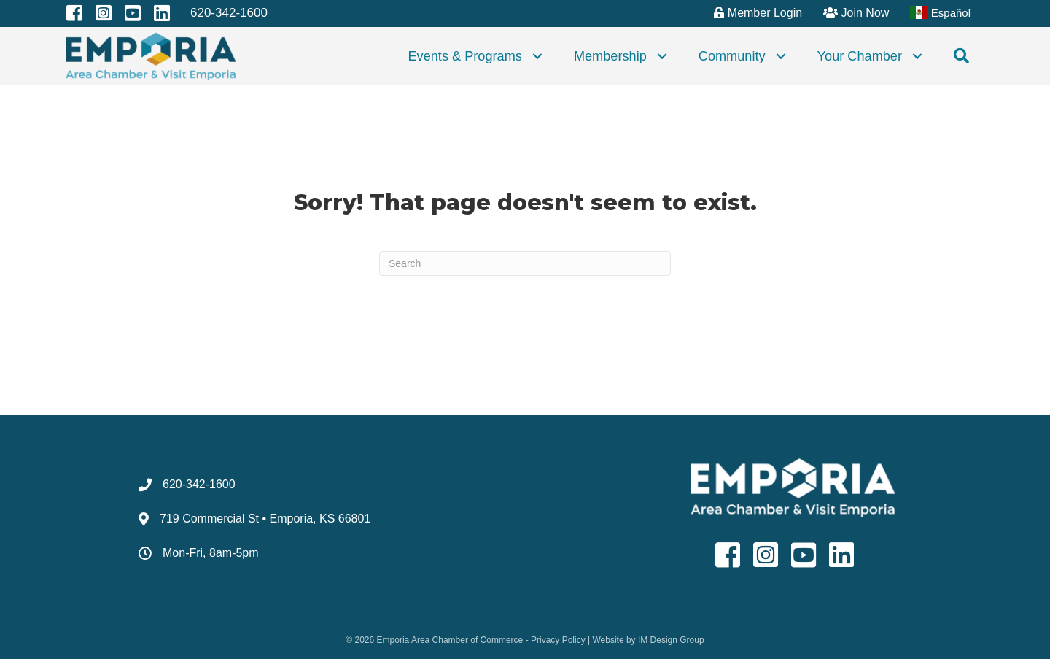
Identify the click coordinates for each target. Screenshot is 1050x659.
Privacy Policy (558, 640)
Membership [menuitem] (610, 56)
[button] (537, 56)
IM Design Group (671, 640)
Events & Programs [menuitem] (464, 56)
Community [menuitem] (732, 56)
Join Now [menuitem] (856, 13)
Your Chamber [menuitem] (859, 56)
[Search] (525, 263)
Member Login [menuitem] (758, 13)
